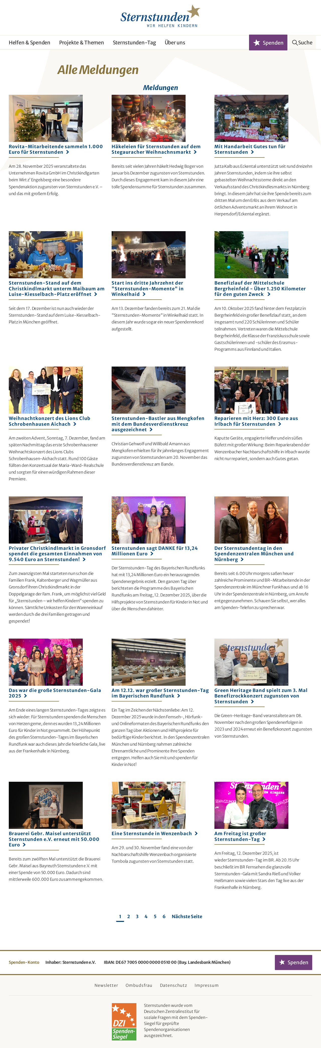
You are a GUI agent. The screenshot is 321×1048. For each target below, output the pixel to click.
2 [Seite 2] (128, 916)
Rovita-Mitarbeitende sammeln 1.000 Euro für (56, 149)
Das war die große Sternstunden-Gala (55, 693)
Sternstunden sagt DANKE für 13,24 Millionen (155, 551)
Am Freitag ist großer (240, 836)
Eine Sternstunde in (155, 834)
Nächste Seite (187, 916)
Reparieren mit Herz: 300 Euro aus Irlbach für (256, 421)
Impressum (207, 985)
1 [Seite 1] (120, 916)
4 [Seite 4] (146, 916)
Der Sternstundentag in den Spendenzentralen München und (254, 554)
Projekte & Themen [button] (81, 42)
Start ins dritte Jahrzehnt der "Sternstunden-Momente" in (148, 288)
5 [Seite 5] (155, 916)
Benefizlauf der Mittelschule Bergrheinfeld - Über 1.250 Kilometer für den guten (260, 288)
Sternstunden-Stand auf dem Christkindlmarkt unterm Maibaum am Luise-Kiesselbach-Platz (57, 288)
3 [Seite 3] (137, 916)
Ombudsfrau (139, 985)
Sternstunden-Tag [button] (134, 42)
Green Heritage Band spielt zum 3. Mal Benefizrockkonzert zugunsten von (261, 696)
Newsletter (106, 985)
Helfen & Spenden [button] (29, 42)
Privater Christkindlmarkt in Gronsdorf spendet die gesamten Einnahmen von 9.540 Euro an (57, 554)
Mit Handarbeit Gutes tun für (250, 149)
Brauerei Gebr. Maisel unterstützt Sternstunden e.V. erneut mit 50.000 (54, 839)
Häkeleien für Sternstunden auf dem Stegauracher (156, 149)
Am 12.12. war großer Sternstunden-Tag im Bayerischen (160, 693)
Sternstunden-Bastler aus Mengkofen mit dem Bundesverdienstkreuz (158, 424)
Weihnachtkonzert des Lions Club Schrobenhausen (50, 421)
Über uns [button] (175, 42)
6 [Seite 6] (164, 916)
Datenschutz (173, 985)
